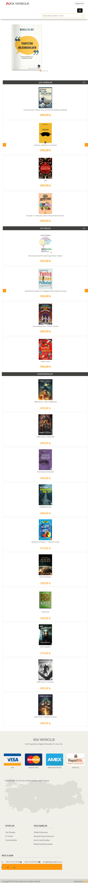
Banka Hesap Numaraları (43, 844)
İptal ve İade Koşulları (42, 840)
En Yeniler (9, 836)
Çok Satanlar (10, 832)
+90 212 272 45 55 (29, 862)
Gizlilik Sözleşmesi (41, 832)
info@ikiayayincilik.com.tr (50, 862)
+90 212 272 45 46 (11, 862)
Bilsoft (85, 881)
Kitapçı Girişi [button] (79, 3)
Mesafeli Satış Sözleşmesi (44, 836)
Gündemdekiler (11, 840)
